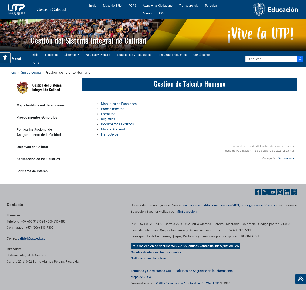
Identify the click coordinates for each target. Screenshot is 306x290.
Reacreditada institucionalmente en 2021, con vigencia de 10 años (228, 205)
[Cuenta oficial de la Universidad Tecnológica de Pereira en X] (265, 192)
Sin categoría (31, 72)
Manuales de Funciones (119, 104)
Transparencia (188, 5)
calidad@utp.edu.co (31, 238)
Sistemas (70, 54)
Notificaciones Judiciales (149, 258)
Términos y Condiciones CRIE (152, 271)
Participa (211, 5)
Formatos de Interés (32, 171)
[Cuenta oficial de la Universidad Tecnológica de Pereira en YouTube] (272, 192)
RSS (161, 13)
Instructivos (109, 134)
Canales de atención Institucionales (156, 252)
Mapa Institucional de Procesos (41, 105)
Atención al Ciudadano (158, 5)
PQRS (132, 5)
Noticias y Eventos (98, 54)
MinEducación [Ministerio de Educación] (186, 211)
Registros (108, 119)
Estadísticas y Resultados (134, 54)
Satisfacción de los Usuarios (38, 159)
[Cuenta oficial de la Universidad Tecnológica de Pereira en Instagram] (280, 192)
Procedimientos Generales (37, 117)
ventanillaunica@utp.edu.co (219, 246)
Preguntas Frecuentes (172, 54)
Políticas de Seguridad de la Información (204, 271)
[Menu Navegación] (14, 58)
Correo (147, 13)
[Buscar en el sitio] (300, 59)
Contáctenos (201, 54)
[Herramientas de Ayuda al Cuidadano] (294, 192)
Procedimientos (112, 109)
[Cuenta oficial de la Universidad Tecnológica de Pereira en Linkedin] (287, 192)
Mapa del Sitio (112, 5)
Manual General (113, 129)
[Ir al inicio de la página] (300, 279)
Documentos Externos (117, 124)
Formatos (108, 114)
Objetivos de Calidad (32, 147)
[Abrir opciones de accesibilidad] (5, 57)
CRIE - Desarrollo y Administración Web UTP (187, 283)
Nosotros (51, 54)
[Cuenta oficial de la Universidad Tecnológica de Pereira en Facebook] (258, 192)
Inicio (92, 5)
